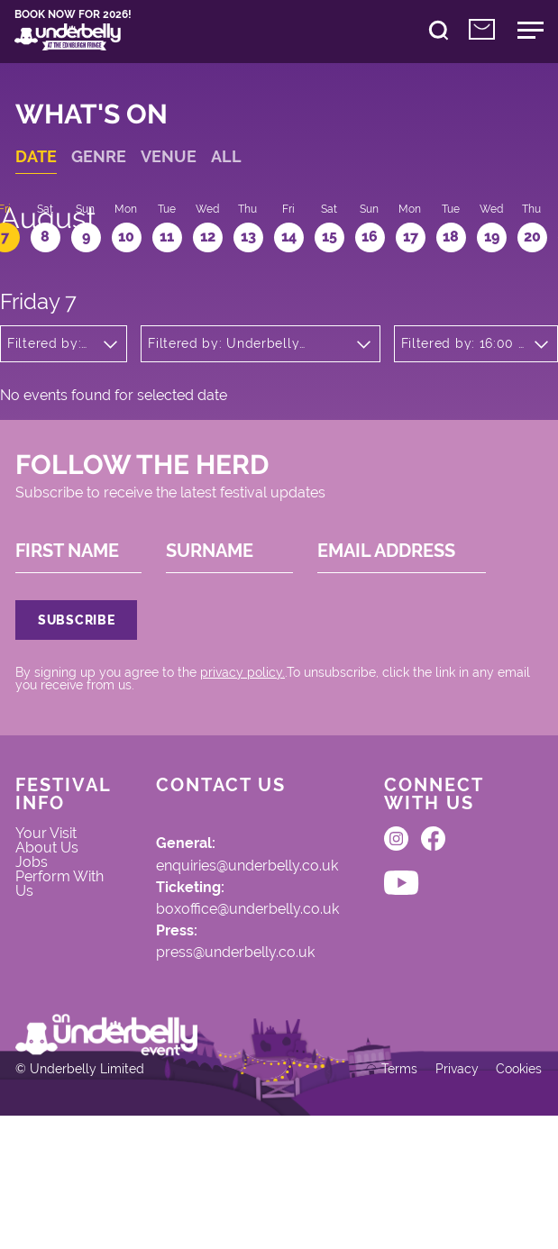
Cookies (511, 1198)
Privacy (447, 1198)
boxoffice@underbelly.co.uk (253, 993)
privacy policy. (248, 741)
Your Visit (52, 915)
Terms (388, 1198)
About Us (53, 932)
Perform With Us (66, 973)
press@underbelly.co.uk (241, 1041)
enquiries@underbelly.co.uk (253, 945)
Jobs (38, 949)
